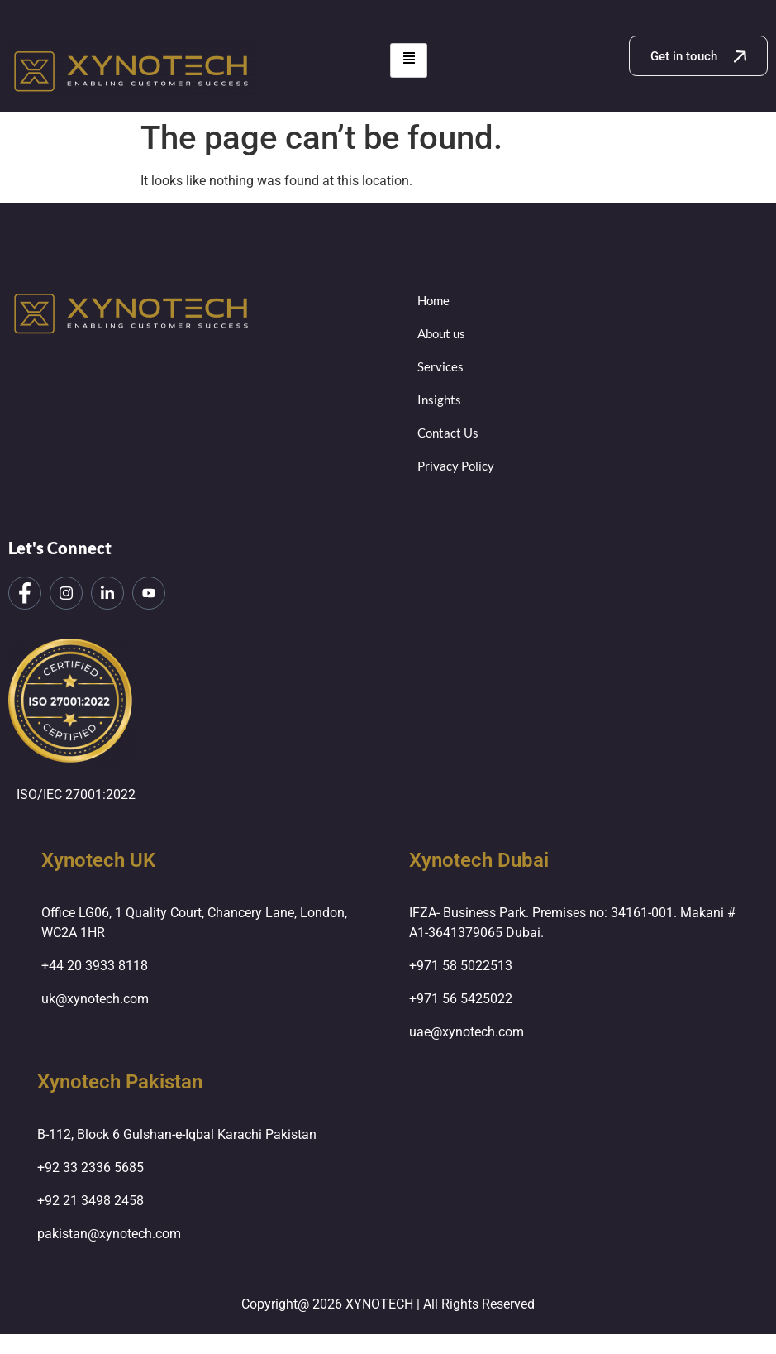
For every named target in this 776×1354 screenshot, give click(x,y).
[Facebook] (24, 593)
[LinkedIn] (107, 593)
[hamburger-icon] (408, 60)
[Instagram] (66, 593)
